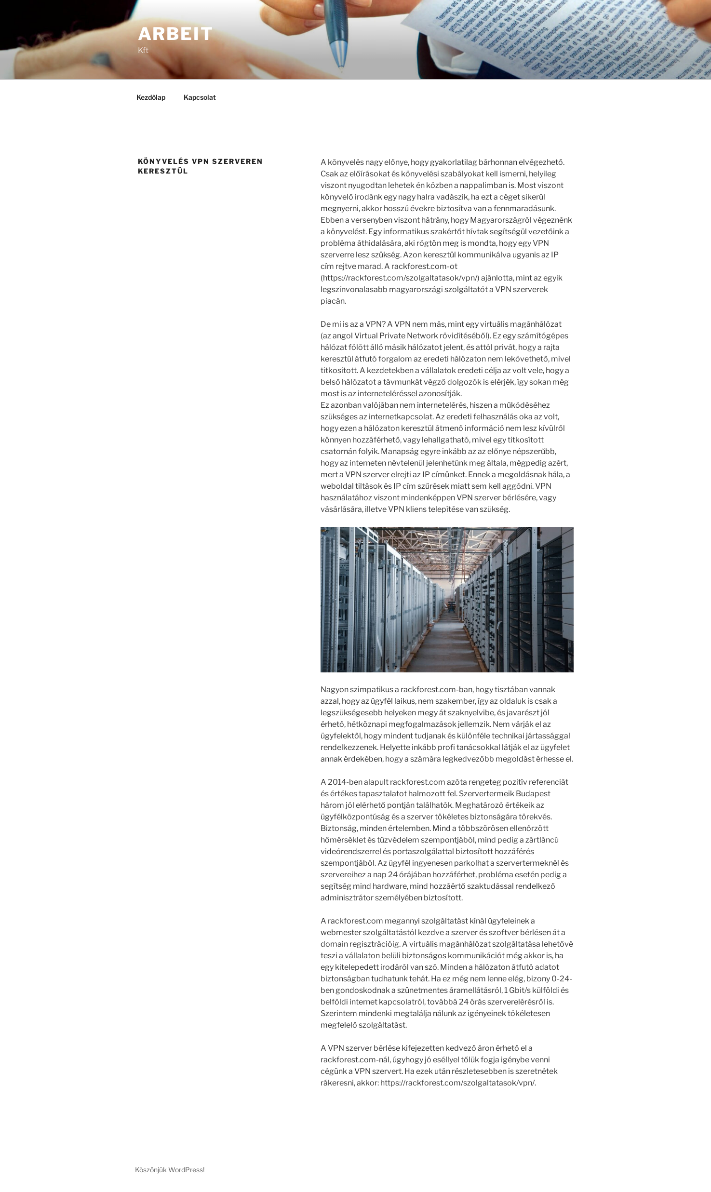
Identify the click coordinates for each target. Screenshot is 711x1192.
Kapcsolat (200, 97)
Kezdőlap (150, 97)
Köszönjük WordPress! (169, 1169)
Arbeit (176, 33)
